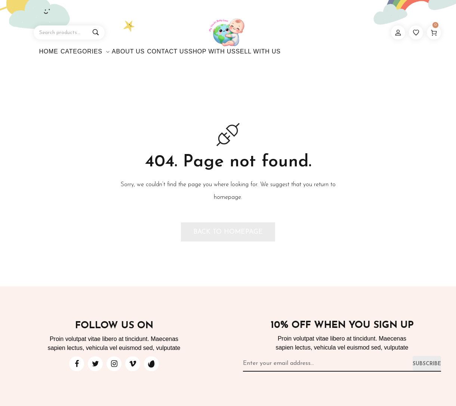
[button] (228, 232)
